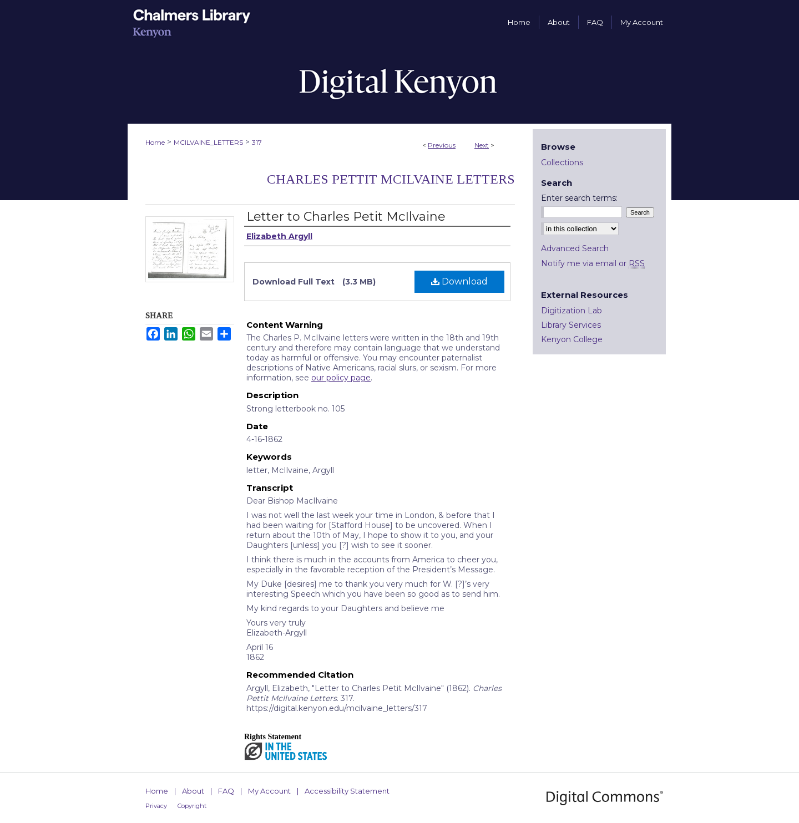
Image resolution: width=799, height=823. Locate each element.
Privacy (156, 806)
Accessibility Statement (347, 790)
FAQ (226, 790)
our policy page (341, 378)
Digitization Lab (571, 311)
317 (257, 142)
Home (155, 142)
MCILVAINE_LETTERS (208, 142)
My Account (269, 790)
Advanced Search (575, 248)
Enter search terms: (579, 198)
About (193, 790)
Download (459, 281)
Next (481, 145)
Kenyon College (572, 339)
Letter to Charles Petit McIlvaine (346, 216)
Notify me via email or (593, 263)
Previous (442, 145)
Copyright (192, 806)
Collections (562, 162)
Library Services (571, 325)
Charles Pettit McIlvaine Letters (391, 179)
